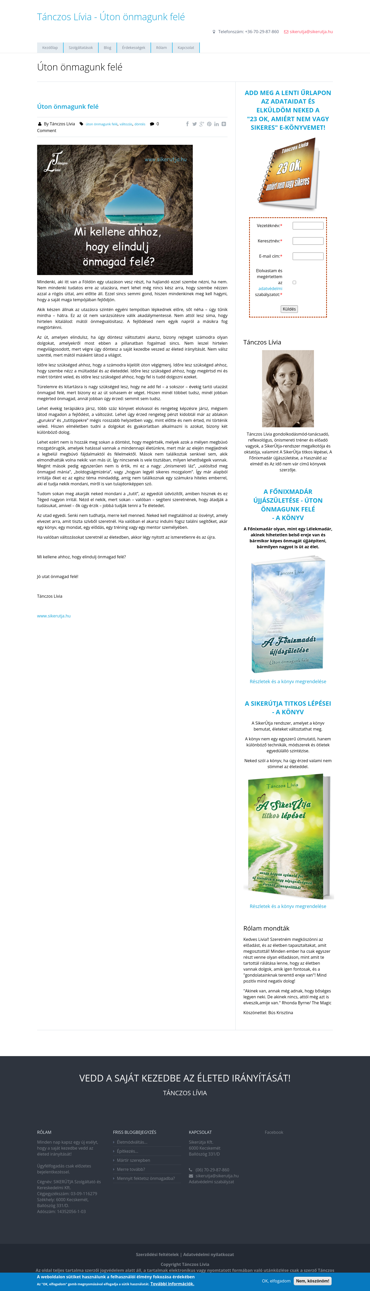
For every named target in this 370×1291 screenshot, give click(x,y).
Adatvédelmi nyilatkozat (208, 1254)
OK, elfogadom (276, 1281)
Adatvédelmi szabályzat (211, 1182)
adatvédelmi (270, 288)
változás (126, 124)
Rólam (161, 47)
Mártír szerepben (133, 1160)
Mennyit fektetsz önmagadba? (146, 1178)
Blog (107, 47)
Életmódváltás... (132, 1142)
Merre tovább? (131, 1169)
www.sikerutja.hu (54, 616)
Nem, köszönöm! (312, 1281)
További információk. (172, 1284)
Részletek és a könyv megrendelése (288, 681)
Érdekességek (133, 47)
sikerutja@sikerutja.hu (311, 31)
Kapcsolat (186, 47)
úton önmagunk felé (101, 124)
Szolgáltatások (81, 47)
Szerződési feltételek (157, 1254)
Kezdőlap (50, 47)
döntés (139, 124)
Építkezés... (128, 1151)
